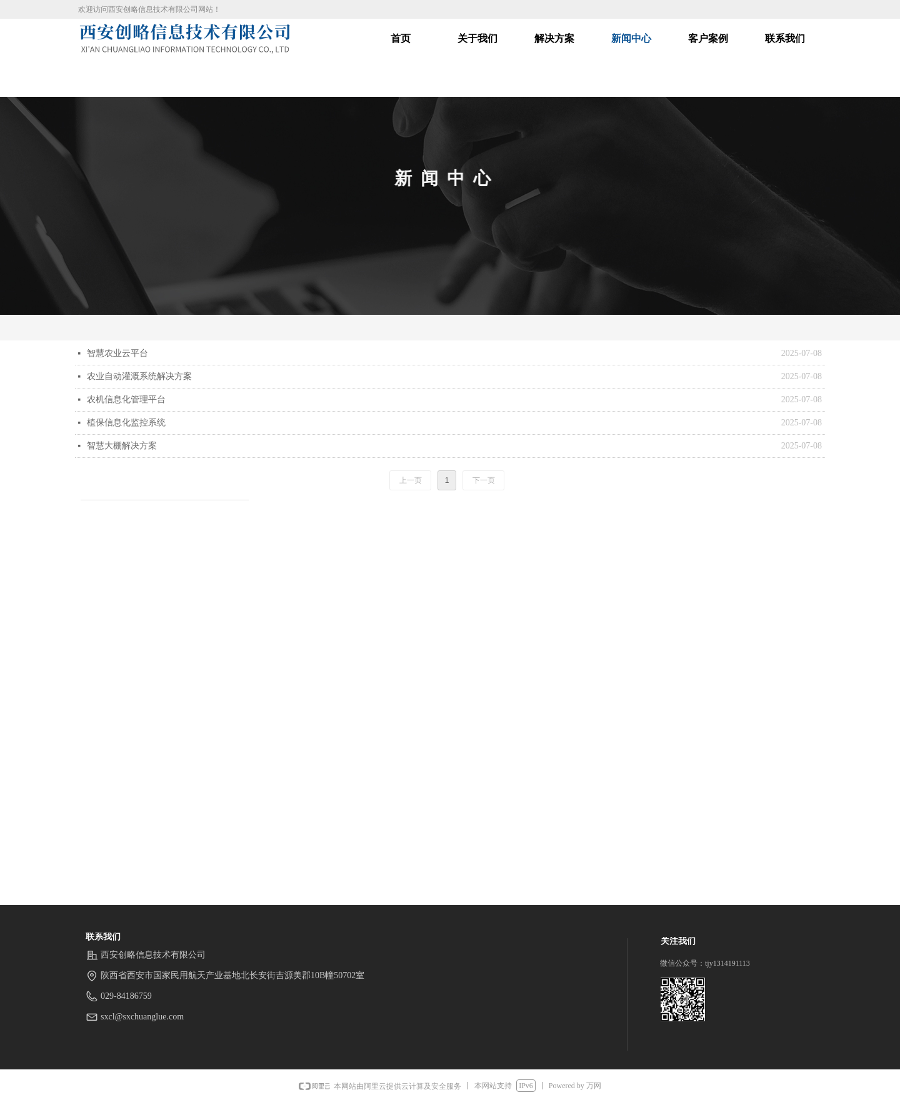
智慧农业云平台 (117, 353)
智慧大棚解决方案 (122, 445)
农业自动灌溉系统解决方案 (139, 376)
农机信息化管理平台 (126, 399)
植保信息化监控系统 (126, 422)
